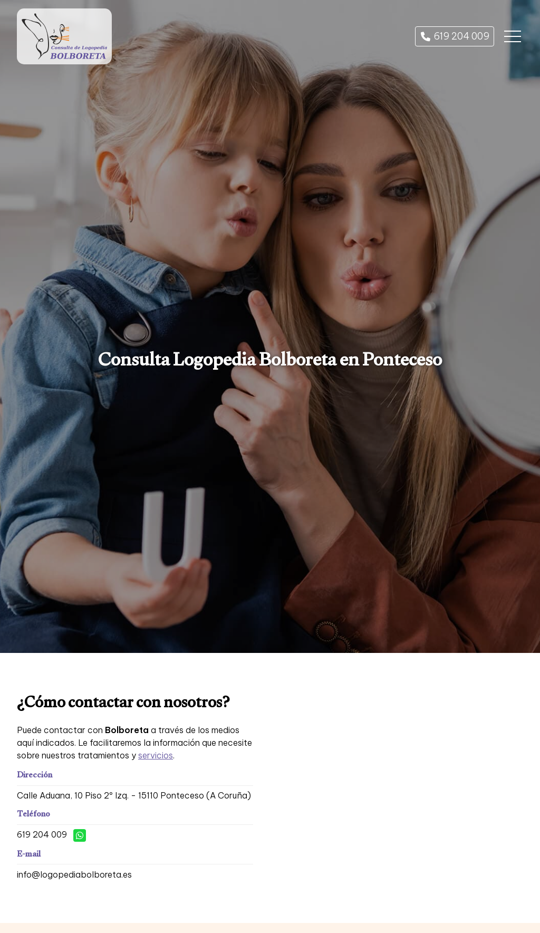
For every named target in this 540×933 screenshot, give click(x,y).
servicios (155, 755)
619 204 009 (42, 834)
